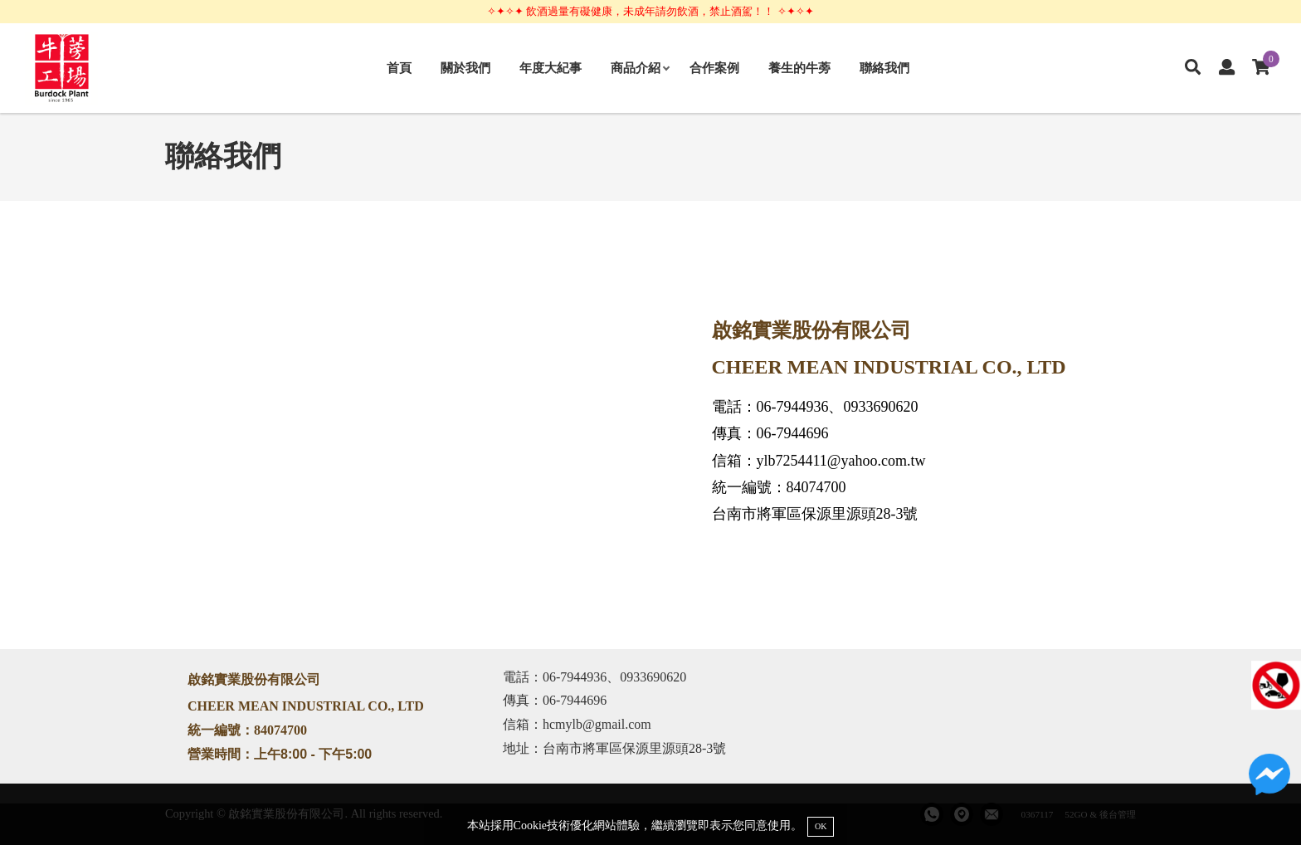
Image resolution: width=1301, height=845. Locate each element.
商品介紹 (640, 68)
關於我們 (465, 68)
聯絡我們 (884, 68)
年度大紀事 (550, 68)
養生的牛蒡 (799, 68)
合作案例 (714, 68)
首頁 (399, 68)
